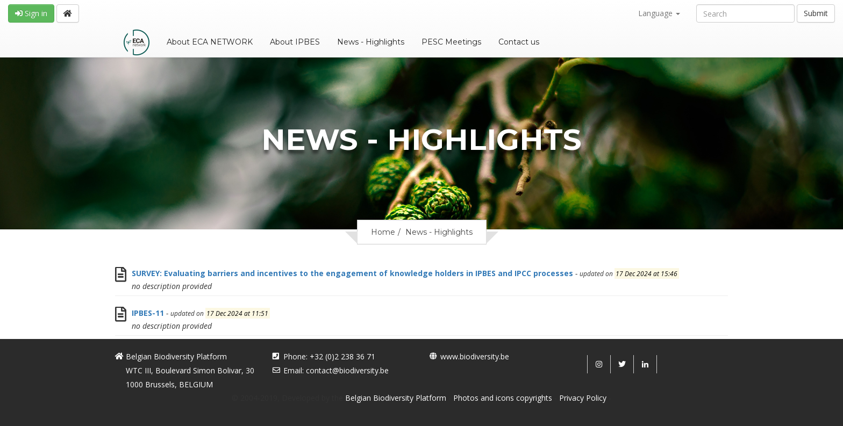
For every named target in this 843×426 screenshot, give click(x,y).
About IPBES (295, 42)
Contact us (518, 42)
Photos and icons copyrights (502, 398)
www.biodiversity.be (474, 356)
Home (383, 232)
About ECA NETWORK (210, 42)
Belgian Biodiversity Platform (395, 398)
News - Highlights (370, 42)
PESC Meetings (451, 42)
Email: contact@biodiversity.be (336, 370)
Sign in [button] (31, 13)
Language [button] (659, 13)
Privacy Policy (582, 398)
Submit (816, 13)
